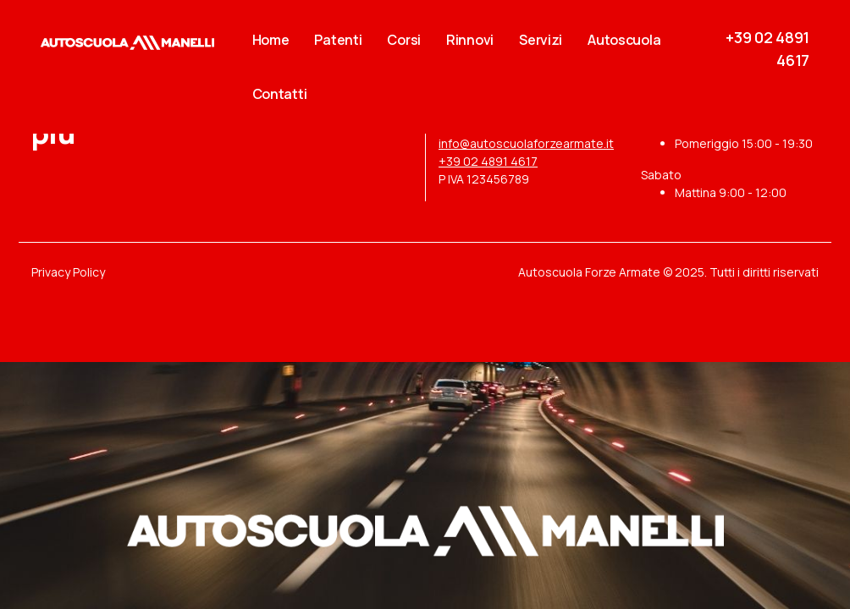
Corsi (404, 39)
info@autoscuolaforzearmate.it (526, 143)
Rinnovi (470, 39)
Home (271, 39)
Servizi (540, 39)
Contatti (279, 94)
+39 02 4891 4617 (488, 161)
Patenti (338, 39)
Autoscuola (624, 39)
